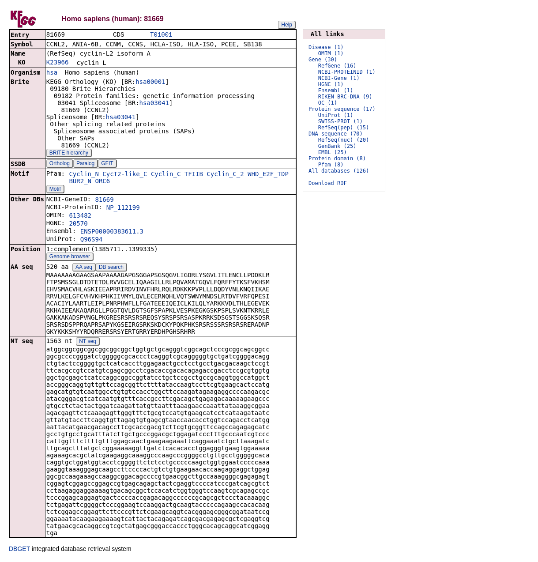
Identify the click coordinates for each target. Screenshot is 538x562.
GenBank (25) (337, 146)
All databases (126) (339, 171)
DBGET (19, 549)
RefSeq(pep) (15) (343, 127)
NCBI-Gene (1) (339, 78)
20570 (78, 224)
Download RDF (328, 183)
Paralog (85, 164)
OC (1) (327, 103)
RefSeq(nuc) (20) (343, 140)
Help (286, 25)
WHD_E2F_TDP (268, 174)
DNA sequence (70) (336, 134)
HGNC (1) (331, 84)
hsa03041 (154, 103)
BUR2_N (80, 181)
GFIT (107, 164)
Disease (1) (326, 47)
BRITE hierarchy (68, 154)
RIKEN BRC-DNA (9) (345, 97)
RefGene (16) (337, 66)
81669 (104, 200)
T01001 (161, 35)
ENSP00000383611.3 (111, 232)
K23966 (57, 63)
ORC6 (102, 181)
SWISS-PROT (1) (340, 121)
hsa (51, 73)
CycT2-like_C (124, 174)
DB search (111, 268)
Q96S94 (91, 240)
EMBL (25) (332, 152)
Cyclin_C (166, 174)
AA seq (83, 268)
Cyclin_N (83, 174)
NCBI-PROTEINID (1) (347, 72)
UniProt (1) (335, 115)
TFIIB (193, 174)
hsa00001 (150, 82)
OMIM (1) (331, 53)
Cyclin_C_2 (225, 174)
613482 (80, 216)
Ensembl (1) (335, 90)
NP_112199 (123, 208)
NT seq (87, 342)
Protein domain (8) (337, 158)
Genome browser (69, 257)
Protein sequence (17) (342, 109)
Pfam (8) (331, 165)
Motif (55, 190)
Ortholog (59, 164)
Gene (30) (323, 60)
